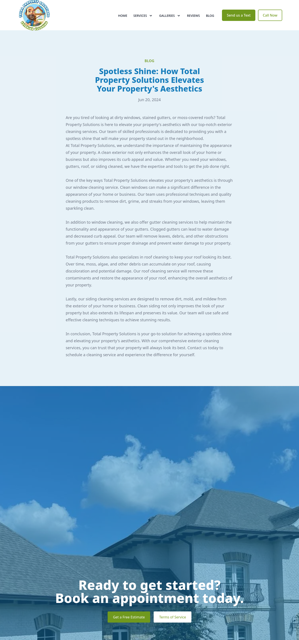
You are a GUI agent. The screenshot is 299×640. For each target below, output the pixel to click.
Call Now (270, 19)
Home (122, 19)
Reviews (193, 19)
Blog (210, 19)
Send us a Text (239, 19)
